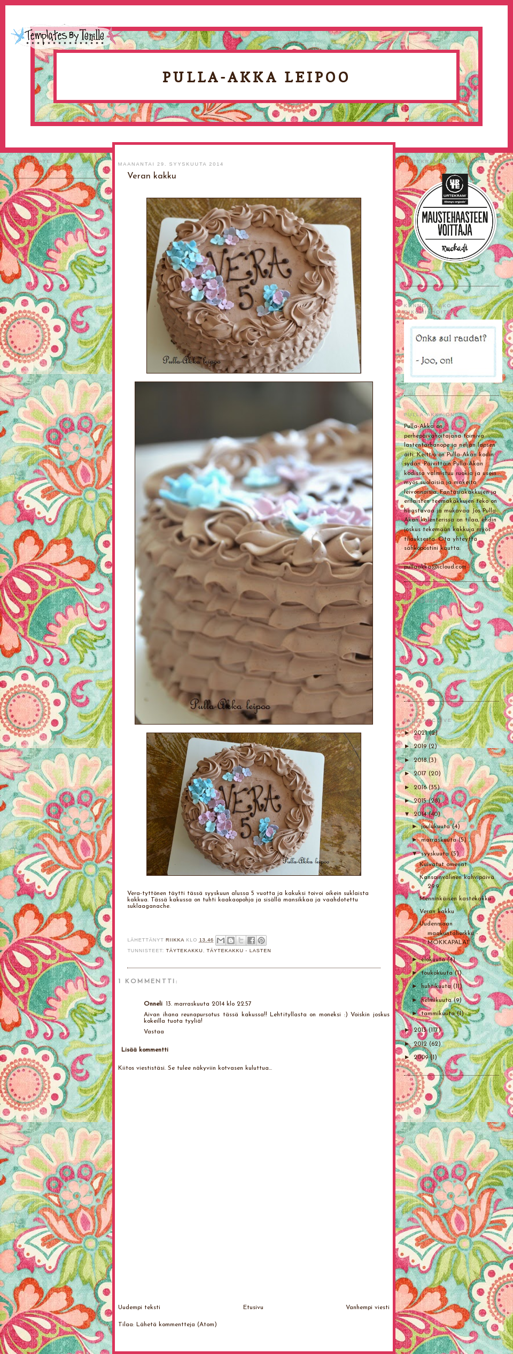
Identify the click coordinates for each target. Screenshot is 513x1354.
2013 (421, 1030)
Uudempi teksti (139, 1307)
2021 (421, 733)
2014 (421, 814)
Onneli (153, 1004)
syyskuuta (436, 854)
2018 (421, 760)
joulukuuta (436, 826)
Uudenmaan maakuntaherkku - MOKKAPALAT (448, 933)
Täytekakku (184, 950)
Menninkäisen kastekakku (455, 899)
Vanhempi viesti (368, 1307)
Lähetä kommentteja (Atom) (176, 1324)
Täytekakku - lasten (239, 950)
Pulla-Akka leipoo (256, 77)
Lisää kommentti (144, 1050)
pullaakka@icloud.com (435, 567)
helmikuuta (437, 1000)
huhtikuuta (437, 986)
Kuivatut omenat (443, 864)
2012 (421, 1044)
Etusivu (253, 1307)
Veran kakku (436, 911)
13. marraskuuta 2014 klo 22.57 (209, 1004)
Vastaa (154, 1032)
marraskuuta (439, 840)
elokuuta (434, 959)
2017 (421, 774)
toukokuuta (438, 973)
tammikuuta (439, 1013)
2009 (422, 1057)
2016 (421, 787)
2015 (421, 801)
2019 (421, 746)
